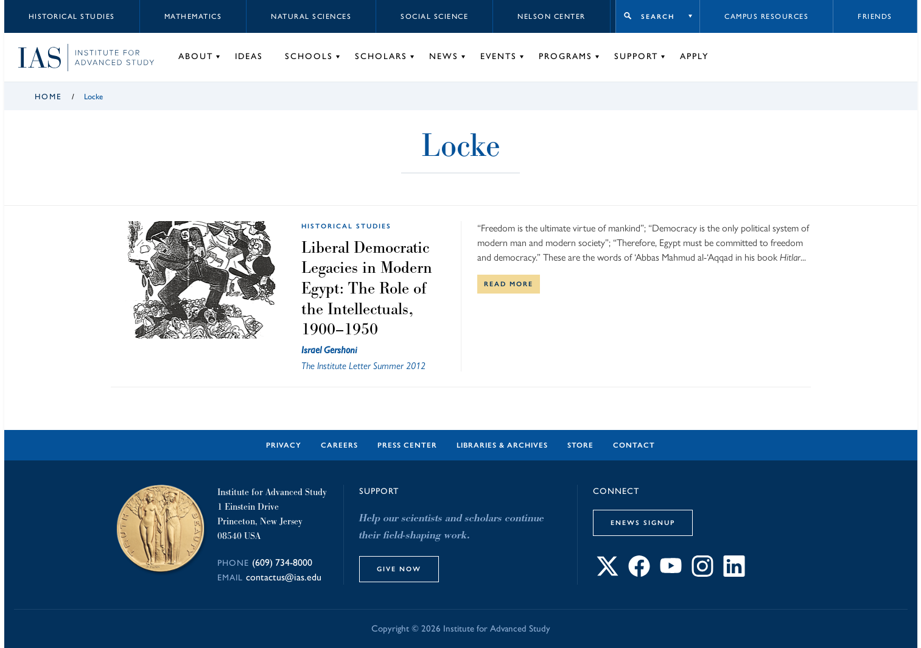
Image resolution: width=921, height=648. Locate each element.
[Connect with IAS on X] (607, 573)
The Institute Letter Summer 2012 (363, 366)
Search (657, 16)
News (443, 56)
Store (580, 445)
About (195, 56)
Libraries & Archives (502, 445)
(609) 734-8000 (282, 562)
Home (48, 96)
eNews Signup (643, 522)
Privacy (283, 445)
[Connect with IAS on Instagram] (702, 573)
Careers (339, 445)
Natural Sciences (311, 16)
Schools (309, 56)
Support (636, 56)
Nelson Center (551, 16)
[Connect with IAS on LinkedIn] (734, 573)
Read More (508, 284)
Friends (875, 16)
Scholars (381, 56)
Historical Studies (72, 16)
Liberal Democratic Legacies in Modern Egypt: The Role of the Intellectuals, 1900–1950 (366, 288)
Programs (565, 56)
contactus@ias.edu (283, 577)
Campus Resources (766, 16)
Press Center (407, 445)
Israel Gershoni (329, 350)
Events (498, 56)
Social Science (434, 16)
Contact (634, 445)
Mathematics (193, 16)
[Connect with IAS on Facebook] (639, 573)
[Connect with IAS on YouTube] (670, 573)
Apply (694, 56)
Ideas (249, 56)
